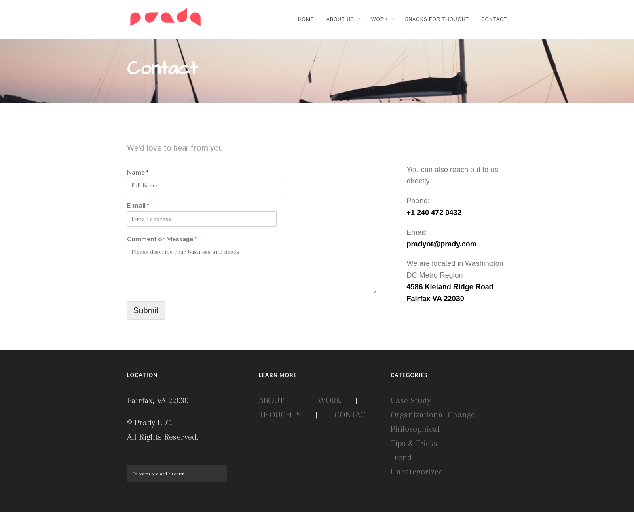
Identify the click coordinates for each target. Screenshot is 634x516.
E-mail (138, 209)
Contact (494, 19)
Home (306, 19)
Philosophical (415, 433)
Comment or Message (162, 242)
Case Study (411, 404)
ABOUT (271, 404)
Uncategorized (417, 475)
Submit (145, 313)
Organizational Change (433, 418)
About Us (340, 19)
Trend (401, 461)
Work (379, 19)
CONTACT (352, 418)
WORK (329, 404)
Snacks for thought (437, 19)
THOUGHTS (280, 418)
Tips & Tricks (414, 447)
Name (138, 175)
